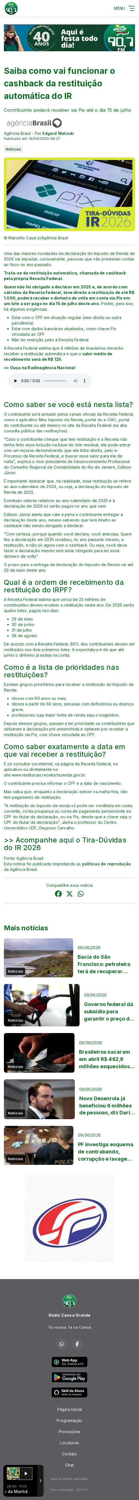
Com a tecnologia (69, 1490)
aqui (67, 840)
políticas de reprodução (106, 863)
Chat (69, 1465)
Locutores (69, 1442)
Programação (69, 1420)
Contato (69, 1454)
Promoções (69, 1431)
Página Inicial (69, 1409)
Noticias (13, 149)
